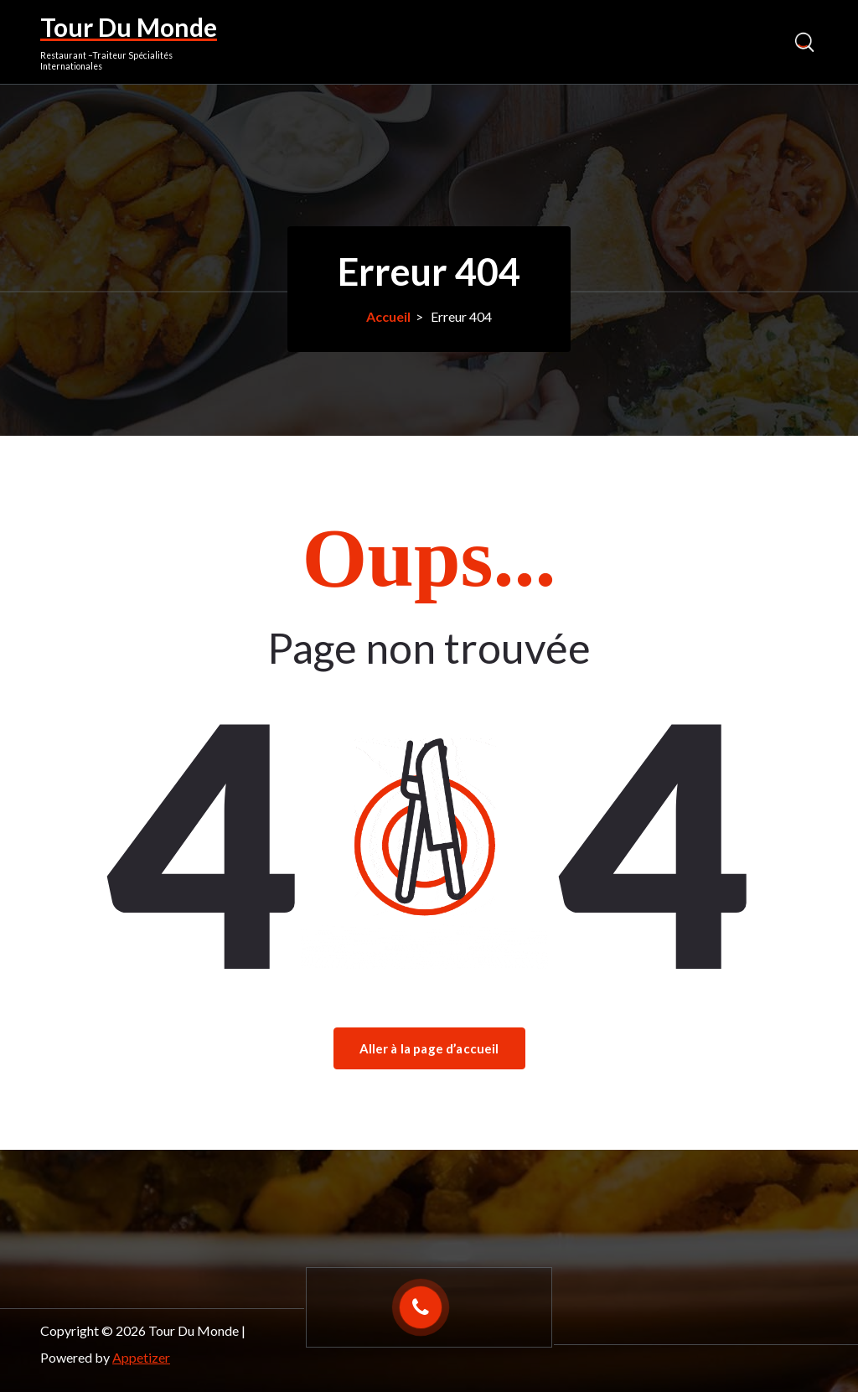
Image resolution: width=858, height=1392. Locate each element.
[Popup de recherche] (804, 42)
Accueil (388, 316)
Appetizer (141, 1357)
